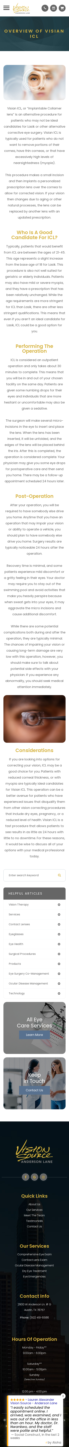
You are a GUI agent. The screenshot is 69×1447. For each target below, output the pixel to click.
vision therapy (19, 905)
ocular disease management (28, 984)
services (14, 914)
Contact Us (34, 1090)
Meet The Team (34, 1215)
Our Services (34, 1210)
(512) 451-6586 (39, 1318)
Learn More (34, 1035)
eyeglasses (16, 934)
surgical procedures (22, 954)
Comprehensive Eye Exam (34, 1254)
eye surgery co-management (29, 974)
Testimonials (34, 1221)
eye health (16, 944)
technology (17, 993)
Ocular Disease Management (34, 1265)
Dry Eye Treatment (34, 1271)
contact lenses (19, 924)
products (15, 964)
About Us (34, 1204)
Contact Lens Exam (34, 1260)
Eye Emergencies (34, 1277)
